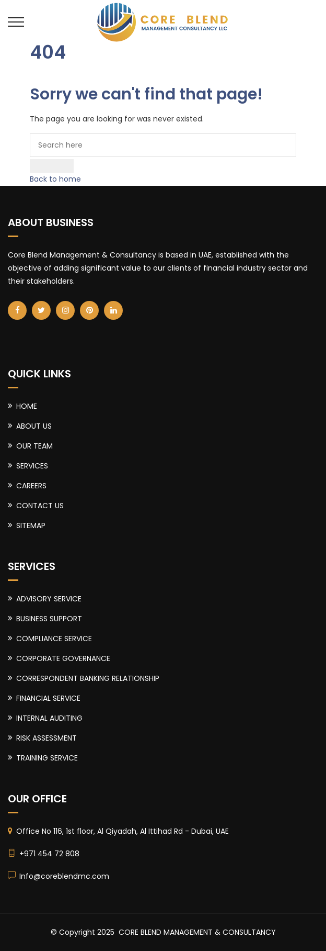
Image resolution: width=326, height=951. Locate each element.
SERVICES (32, 466)
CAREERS (31, 485)
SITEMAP (30, 525)
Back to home (55, 179)
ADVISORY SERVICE (49, 599)
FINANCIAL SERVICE (48, 698)
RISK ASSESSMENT (46, 738)
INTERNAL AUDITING (49, 718)
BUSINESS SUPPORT (49, 618)
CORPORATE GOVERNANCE (63, 658)
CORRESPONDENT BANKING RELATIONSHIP (87, 678)
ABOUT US (34, 426)
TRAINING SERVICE (47, 758)
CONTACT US (40, 505)
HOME (26, 406)
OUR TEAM (34, 446)
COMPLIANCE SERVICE (54, 638)
